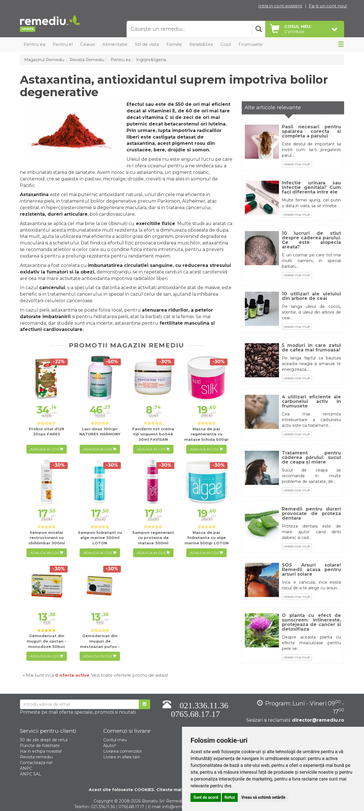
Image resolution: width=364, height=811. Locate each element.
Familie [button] (174, 44)
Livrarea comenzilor (122, 751)
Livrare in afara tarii (121, 756)
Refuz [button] (230, 797)
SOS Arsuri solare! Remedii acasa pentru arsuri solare (311, 570)
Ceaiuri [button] (87, 44)
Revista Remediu (87, 59)
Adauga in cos (46, 449)
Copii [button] (225, 44)
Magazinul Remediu (44, 59)
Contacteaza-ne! (36, 762)
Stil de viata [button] (147, 44)
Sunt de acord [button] (205, 797)
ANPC (26, 768)
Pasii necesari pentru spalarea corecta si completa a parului (311, 131)
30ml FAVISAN (153, 434)
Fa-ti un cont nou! (328, 6)
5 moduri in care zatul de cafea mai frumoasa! (311, 347)
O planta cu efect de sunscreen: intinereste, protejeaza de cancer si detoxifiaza (311, 622)
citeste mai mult (297, 164)
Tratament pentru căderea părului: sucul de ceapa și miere (311, 457)
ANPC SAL (30, 774)
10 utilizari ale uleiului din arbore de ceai (311, 296)
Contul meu (115, 739)
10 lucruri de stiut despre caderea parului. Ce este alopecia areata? (311, 240)
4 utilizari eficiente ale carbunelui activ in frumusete (311, 401)
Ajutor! (109, 745)
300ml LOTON (100, 537)
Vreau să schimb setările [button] (263, 797)
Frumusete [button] (251, 44)
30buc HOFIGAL (100, 646)
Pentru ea (120, 59)
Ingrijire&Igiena (151, 59)
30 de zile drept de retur (44, 739)
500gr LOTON (207, 537)
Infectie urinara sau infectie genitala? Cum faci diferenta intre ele (311, 187)
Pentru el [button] (63, 44)
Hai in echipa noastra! (41, 751)
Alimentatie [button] (114, 44)
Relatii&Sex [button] (201, 44)
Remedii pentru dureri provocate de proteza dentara (311, 513)
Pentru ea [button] (34, 44)
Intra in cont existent (280, 6)
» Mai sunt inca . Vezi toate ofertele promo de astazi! (95, 675)
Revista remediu (36, 756)
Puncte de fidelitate (40, 745)
